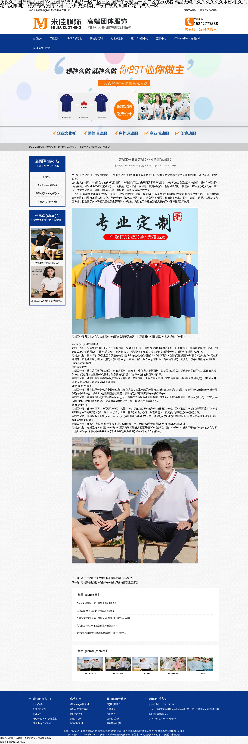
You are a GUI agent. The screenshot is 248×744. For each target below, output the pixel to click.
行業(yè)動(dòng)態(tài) (187, 38)
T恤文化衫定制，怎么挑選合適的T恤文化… (98, 603)
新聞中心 (84, 147)
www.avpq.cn (131, 165)
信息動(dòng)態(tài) (67, 147)
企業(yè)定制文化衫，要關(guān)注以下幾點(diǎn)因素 (103, 618)
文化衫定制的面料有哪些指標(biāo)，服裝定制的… (102, 633)
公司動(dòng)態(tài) (47, 185)
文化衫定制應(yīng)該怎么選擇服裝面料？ (97, 625)
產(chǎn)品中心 (139, 38)
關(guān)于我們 (41, 48)
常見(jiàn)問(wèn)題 (47, 201)
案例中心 (161, 38)
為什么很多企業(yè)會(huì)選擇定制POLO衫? (106, 578)
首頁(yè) (38, 38)
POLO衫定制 (74, 38)
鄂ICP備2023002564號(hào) (82, 734)
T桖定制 (55, 38)
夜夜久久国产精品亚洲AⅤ (12, 742)
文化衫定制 (117, 38)
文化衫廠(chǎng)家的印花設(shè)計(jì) (95, 610)
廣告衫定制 (96, 38)
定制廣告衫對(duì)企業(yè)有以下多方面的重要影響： (110, 582)
